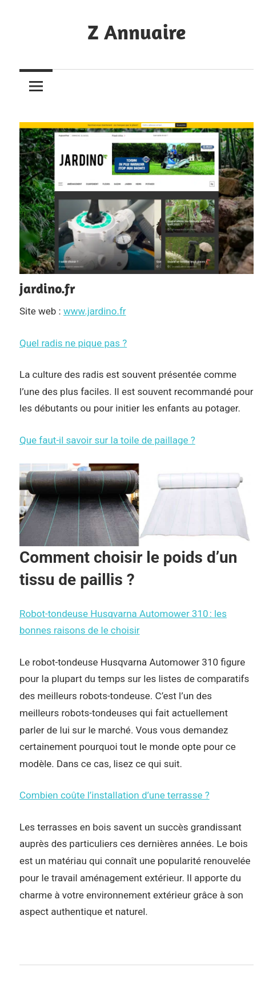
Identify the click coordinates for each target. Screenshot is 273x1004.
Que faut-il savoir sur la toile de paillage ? (107, 440)
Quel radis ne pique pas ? (73, 343)
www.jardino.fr (94, 311)
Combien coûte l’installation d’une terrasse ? (114, 795)
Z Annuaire (136, 32)
